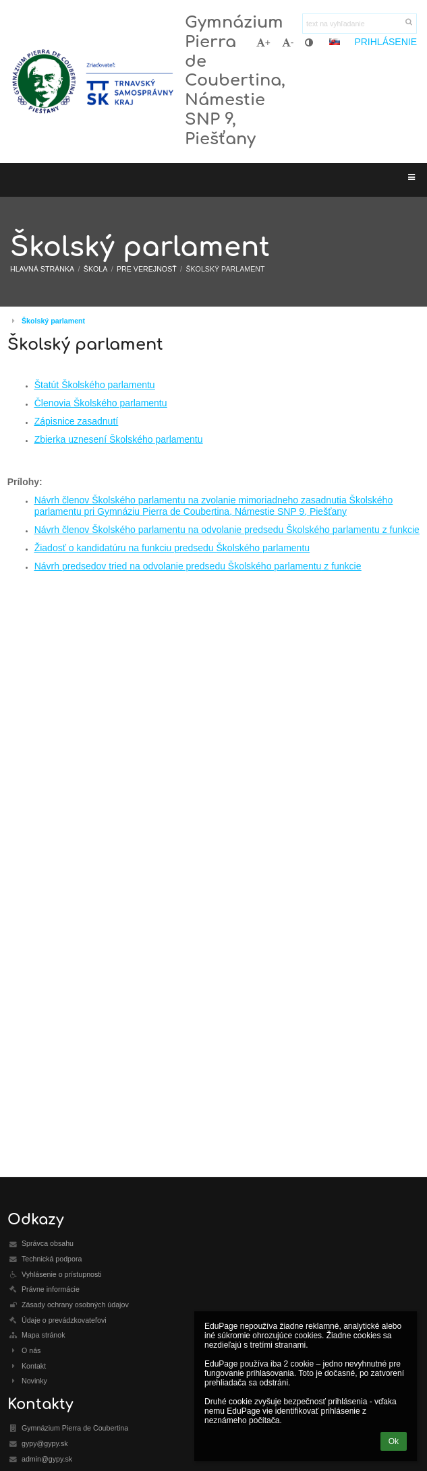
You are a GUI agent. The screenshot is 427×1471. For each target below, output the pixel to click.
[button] (334, 42)
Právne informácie (51, 1289)
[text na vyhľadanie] (359, 23)
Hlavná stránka (42, 269)
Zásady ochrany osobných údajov (75, 1305)
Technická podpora (52, 1259)
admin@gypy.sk (47, 1459)
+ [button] (263, 42)
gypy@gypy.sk (45, 1443)
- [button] (288, 42)
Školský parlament (225, 269)
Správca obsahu (48, 1243)
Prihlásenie (385, 41)
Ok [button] (394, 1441)
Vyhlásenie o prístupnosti (62, 1274)
